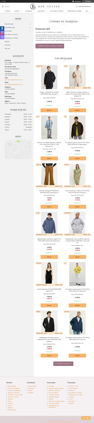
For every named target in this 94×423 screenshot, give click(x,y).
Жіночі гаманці (53, 392)
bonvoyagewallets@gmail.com (14, 84)
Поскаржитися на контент (54, 421)
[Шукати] (2, 6)
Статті (71, 399)
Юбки (9, 401)
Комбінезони (12, 410)
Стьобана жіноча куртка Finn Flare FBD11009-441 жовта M (77, 290)
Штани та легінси (13, 397)
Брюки (30, 390)
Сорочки (31, 388)
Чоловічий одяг (10, 27)
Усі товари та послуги (62, 363)
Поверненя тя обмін (11, 38)
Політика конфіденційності (69, 421)
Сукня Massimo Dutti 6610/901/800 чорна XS (49, 290)
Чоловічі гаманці (54, 395)
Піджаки (30, 392)
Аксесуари (41, 11)
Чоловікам (28, 11)
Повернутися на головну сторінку (50, 46)
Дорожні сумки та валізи (56, 388)
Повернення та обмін (75, 11)
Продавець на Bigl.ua (47, 419)
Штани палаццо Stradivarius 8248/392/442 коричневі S (49, 191)
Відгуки (7, 41)
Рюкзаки (51, 386)
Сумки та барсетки (54, 390)
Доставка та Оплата (56, 11)
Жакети (10, 399)
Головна (7, 11)
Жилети (10, 403)
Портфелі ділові (54, 397)
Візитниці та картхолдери (56, 401)
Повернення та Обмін (76, 395)
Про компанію (73, 388)
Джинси (10, 407)
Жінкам (17, 11)
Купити (49, 110)
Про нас (7, 48)
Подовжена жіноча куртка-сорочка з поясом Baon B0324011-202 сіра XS (77, 241)
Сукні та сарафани (14, 388)
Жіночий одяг (9, 24)
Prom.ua (56, 417)
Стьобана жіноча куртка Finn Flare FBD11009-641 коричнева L (77, 143)
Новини (71, 397)
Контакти (8, 45)
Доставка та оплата (11, 34)
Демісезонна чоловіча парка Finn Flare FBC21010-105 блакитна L (49, 240)
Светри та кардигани (14, 390)
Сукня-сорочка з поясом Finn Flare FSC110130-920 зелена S (77, 191)
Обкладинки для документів (54, 406)
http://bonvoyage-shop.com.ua (14, 79)
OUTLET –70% (73, 386)
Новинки (71, 390)
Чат (86, 418)
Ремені (51, 399)
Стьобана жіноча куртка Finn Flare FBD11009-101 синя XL (77, 338)
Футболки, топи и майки (15, 395)
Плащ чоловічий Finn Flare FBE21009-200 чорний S (49, 93)
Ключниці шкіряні (54, 403)
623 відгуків (78, 1)
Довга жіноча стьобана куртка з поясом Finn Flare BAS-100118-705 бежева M (77, 94)
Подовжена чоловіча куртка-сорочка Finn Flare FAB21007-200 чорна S (49, 339)
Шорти (10, 405)
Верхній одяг (12, 386)
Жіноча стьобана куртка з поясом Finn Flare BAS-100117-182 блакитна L (49, 144)
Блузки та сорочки (13, 392)
